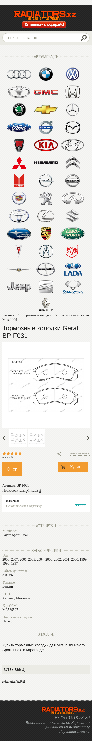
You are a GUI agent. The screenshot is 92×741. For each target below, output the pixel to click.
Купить (76, 467)
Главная (8, 315)
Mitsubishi (33, 490)
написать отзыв (80, 453)
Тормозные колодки (37, 315)
